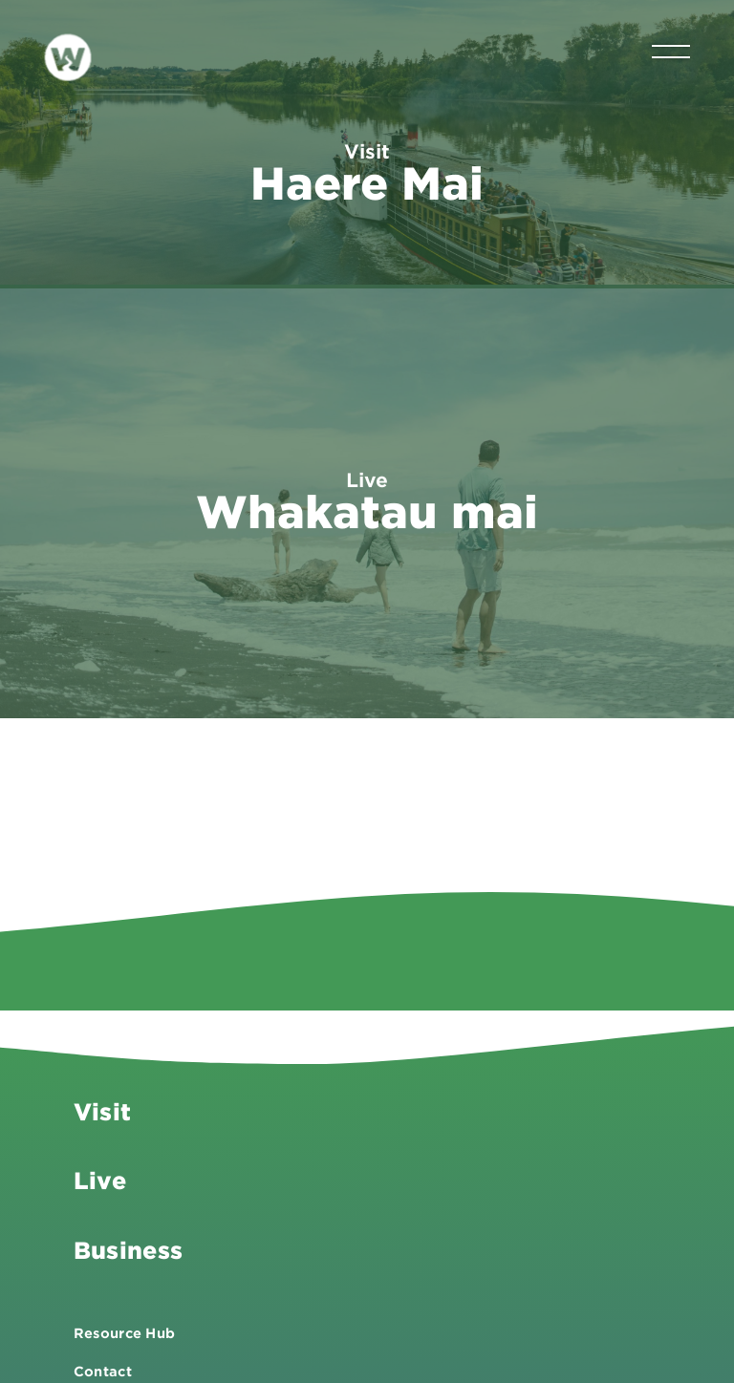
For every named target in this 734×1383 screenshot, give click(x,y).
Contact (103, 1364)
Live (100, 1174)
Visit (102, 1104)
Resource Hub (125, 1326)
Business (128, 1243)
